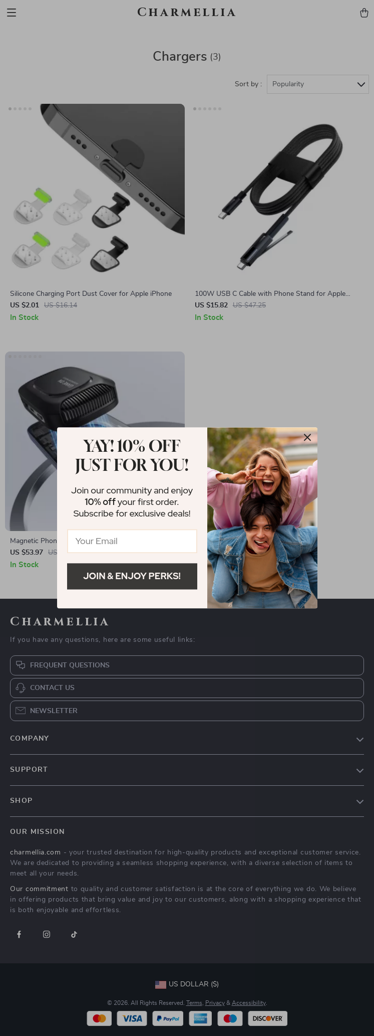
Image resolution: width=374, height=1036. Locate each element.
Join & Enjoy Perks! (132, 576)
